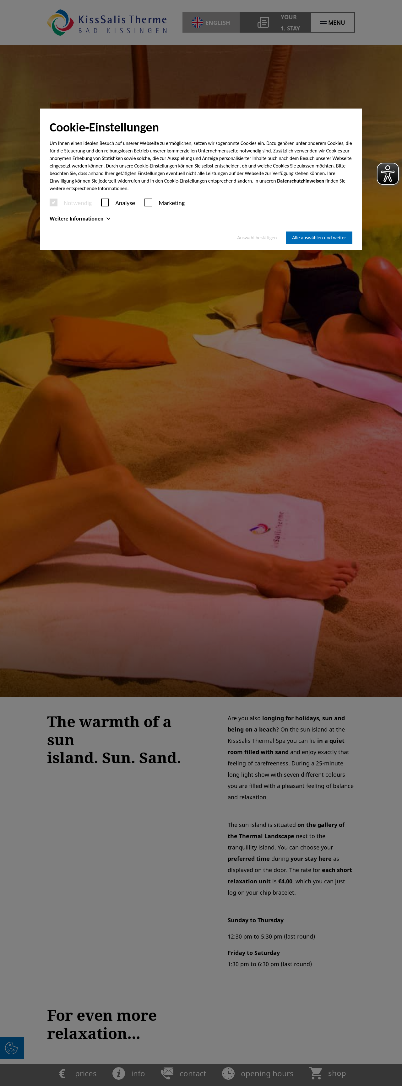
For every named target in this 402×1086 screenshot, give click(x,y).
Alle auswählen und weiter (319, 238)
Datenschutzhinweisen (300, 181)
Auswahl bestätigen (257, 238)
